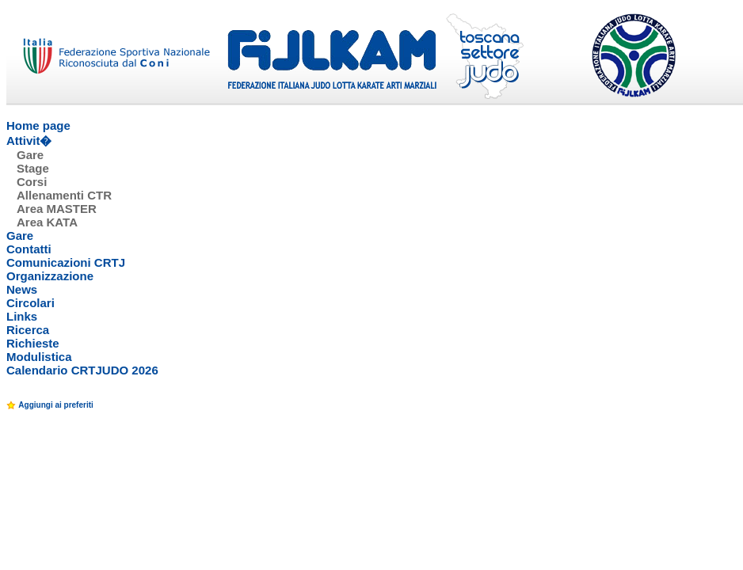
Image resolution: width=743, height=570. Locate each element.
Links (21, 316)
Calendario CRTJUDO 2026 (82, 370)
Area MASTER (57, 208)
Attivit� (29, 140)
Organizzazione (49, 276)
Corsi (32, 181)
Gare (30, 155)
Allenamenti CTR (64, 195)
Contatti (28, 249)
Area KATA (47, 222)
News (21, 289)
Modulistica (39, 356)
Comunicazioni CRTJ (65, 262)
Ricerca (27, 329)
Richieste (32, 343)
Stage (33, 168)
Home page (38, 125)
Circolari (30, 303)
